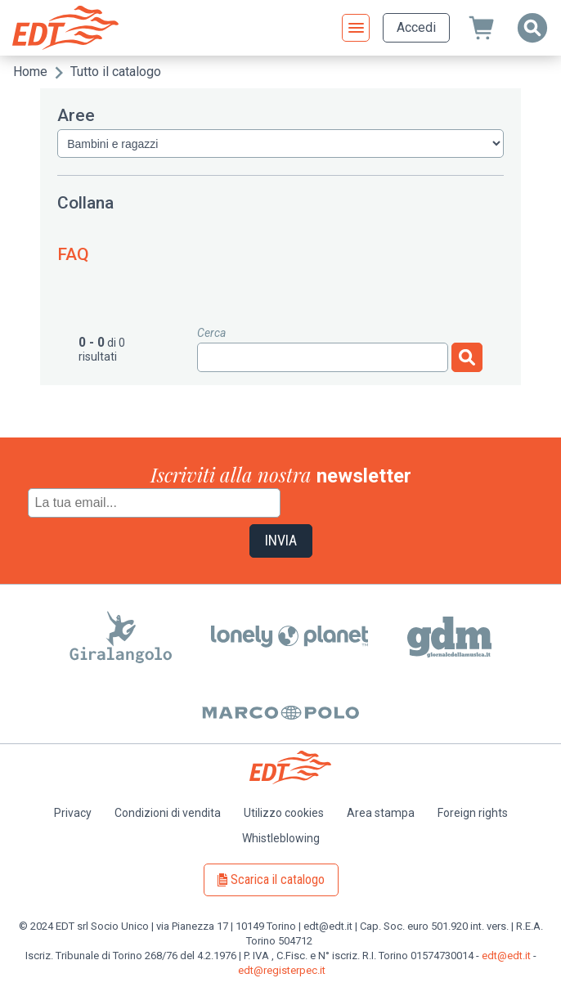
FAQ (73, 254)
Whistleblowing (281, 838)
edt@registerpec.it (281, 970)
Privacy (73, 812)
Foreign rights (473, 812)
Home (30, 71)
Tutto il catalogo (115, 71)
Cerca (211, 332)
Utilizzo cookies (284, 812)
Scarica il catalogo (278, 879)
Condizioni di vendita (167, 812)
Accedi (416, 27)
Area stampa (381, 812)
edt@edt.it (506, 955)
